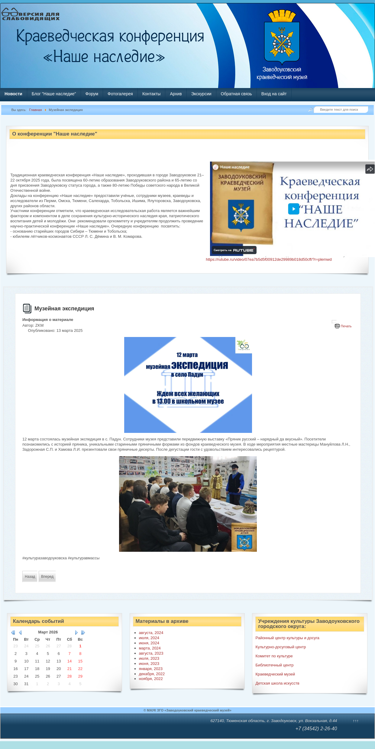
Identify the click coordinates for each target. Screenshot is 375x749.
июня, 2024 (149, 643)
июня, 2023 (149, 663)
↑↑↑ (356, 720)
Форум (92, 93)
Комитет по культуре (274, 656)
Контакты (151, 93)
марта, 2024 (150, 648)
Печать (346, 326)
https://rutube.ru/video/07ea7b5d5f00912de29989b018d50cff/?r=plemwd (268, 259)
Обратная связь (236, 93)
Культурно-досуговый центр (280, 647)
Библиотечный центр (274, 665)
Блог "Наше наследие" (54, 93)
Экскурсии (201, 93)
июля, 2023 (149, 658)
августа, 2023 (151, 653)
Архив (176, 93)
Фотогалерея (120, 93)
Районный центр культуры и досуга (287, 638)
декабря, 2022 (152, 674)
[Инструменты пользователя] (334, 322)
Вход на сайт (274, 93)
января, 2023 (151, 668)
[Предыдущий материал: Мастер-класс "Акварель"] (29, 576)
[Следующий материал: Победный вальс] (47, 576)
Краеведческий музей (275, 674)
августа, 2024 (151, 632)
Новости (13, 93)
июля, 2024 (149, 638)
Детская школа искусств (277, 683)
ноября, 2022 (151, 678)
